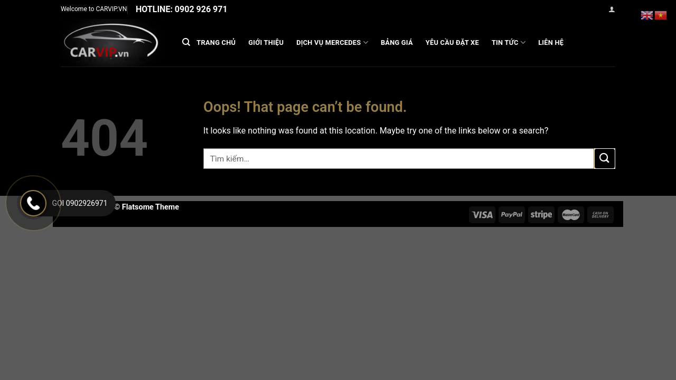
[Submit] (604, 158)
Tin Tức (508, 42)
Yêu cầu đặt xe (452, 42)
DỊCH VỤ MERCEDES (332, 42)
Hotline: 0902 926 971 (182, 9)
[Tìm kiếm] (186, 42)
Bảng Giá (397, 42)
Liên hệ (551, 42)
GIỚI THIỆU (266, 42)
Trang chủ (216, 42)
